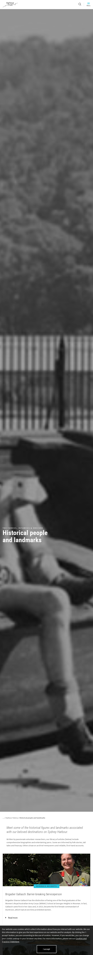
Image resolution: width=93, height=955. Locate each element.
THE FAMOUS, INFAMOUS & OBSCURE (23, 528)
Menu (88, 4)
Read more (11, 917)
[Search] (79, 4)
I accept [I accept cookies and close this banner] (46, 949)
